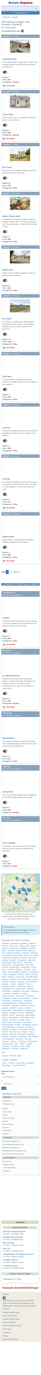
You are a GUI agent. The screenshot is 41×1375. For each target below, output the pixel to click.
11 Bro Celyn (7, 114)
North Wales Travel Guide (11, 1094)
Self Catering (6, 1161)
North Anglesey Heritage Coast (13, 1144)
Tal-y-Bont (19, 1039)
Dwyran (21, 974)
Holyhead (20, 982)
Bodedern (25, 953)
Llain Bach (6, 376)
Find (3, 1074)
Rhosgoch (22, 1034)
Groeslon (5, 982)
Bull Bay (5, 960)
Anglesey (5, 1134)
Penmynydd (26, 1025)
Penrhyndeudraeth (8, 1027)
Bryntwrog (32, 958)
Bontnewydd (7, 955)
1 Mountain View (9, 59)
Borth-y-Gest (18, 955)
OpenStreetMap (30, 909)
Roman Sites (6, 1131)
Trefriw (22, 1044)
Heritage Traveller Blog (11, 1312)
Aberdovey (15, 943)
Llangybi (5, 1008)
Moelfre (4, 1017)
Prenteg (32, 1029)
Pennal (34, 1025)
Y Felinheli (14, 1048)
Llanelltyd (24, 994)
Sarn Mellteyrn (33, 1037)
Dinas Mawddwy (13, 972)
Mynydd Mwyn (8, 738)
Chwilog (5, 967)
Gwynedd (6, 17)
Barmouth (5, 948)
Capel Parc (28, 962)
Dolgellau (24, 972)
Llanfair (14, 998)
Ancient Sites (6, 1112)
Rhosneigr (31, 1034)
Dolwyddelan (34, 972)
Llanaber (5, 984)
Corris (4, 970)
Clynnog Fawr (14, 967)
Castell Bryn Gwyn (10, 1266)
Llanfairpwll (27, 1001)
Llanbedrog (21, 986)
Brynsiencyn (15, 958)
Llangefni (6, 932)
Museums (5, 1127)
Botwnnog (28, 955)
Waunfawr (5, 1048)
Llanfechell (6, 1006)
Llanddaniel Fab (8, 989)
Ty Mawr (5, 618)
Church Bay (29, 965)
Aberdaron (6, 943)
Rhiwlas (24, 1032)
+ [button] (4, 876)
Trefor (16, 1044)
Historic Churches (8, 1118)
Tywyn (22, 1046)
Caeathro (12, 960)
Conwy (33, 967)
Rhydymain (22, 1037)
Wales (19, 1056)
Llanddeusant (20, 989)
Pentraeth (20, 1027)
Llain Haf (6, 428)
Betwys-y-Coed (8, 1164)
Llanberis (30, 986)
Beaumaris (14, 948)
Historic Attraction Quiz (11, 1319)
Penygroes (29, 1027)
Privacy (5, 1336)
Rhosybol (5, 1037)
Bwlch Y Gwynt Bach (11, 216)
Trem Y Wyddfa (8, 843)
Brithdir (35, 955)
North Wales (6, 1065)
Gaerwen (5, 979)
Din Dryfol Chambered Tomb (14, 1231)
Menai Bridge (30, 1015)
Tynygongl (14, 1046)
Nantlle (21, 1020)
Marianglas (20, 1015)
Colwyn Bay (25, 967)
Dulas (5, 974)
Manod (11, 1015)
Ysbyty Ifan (24, 1048)
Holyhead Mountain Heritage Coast (14, 1151)
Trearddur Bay (7, 1044)
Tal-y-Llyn (28, 1039)
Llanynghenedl (18, 1010)
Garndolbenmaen (24, 979)
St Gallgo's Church (10, 1260)
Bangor (33, 946)
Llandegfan (16, 991)
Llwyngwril (13, 1013)
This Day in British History (12, 1326)
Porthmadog (22, 1029)
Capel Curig (6, 962)
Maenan (22, 1013)
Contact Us (7, 1333)
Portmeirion (7, 1279)
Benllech (32, 948)
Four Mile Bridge (32, 977)
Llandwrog (34, 991)
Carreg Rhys (7, 792)
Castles (5, 1115)
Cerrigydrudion (18, 965)
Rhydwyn (13, 1037)
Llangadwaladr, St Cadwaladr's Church (18, 1254)
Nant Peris (14, 1020)
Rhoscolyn (13, 1034)
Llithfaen (5, 1013)
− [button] (4, 879)
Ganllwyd (13, 979)
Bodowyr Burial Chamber (13, 1237)
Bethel (4, 950)
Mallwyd (5, 1015)
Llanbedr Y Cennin (24, 984)
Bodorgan (34, 953)
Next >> (17, 572)
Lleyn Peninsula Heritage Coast (13, 1154)
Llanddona (30, 989)
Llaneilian (15, 994)
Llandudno (25, 991)
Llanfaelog (30, 996)
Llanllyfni (13, 1008)
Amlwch (5, 946)
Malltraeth (29, 1013)
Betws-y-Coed (21, 950)
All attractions (7, 1101)
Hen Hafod (6, 319)
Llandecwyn (6, 991)
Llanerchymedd (7, 996)
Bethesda (11, 950)
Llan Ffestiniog (31, 982)
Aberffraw (23, 943)
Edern (4, 977)
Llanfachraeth (20, 996)
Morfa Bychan (14, 1017)
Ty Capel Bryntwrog (10, 676)
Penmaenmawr (7, 1025)
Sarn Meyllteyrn (8, 1039)
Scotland (12, 1056)
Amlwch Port (13, 946)
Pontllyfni (13, 1029)
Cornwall (11, 1063)
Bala (27, 946)
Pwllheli (5, 1032)
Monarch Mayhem (9, 1322)
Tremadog (5, 1046)
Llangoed (31, 1006)
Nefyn (28, 1020)
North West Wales (9, 1168)
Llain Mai (6, 479)
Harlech (13, 982)
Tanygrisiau (22, 1041)
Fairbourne (20, 977)
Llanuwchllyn (6, 1010)
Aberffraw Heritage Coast (11, 1147)
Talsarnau (5, 1041)
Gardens (5, 1121)
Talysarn (14, 1041)
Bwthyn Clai (7, 270)
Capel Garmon (17, 962)
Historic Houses (7, 1124)
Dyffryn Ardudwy (32, 974)
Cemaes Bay (6, 965)
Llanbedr (13, 984)
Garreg (35, 979)
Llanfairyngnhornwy (25, 1003)
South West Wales (19, 1065)
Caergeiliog (22, 960)
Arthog (22, 946)
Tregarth (29, 1044)
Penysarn (5, 1029)
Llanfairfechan (17, 1001)
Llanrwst (27, 1008)
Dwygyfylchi (13, 974)
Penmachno (27, 1022)
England (5, 1056)
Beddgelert (24, 948)
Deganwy (19, 970)
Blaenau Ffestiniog (14, 953)
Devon (4, 1063)
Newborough (6, 1022)
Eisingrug (11, 977)
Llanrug (20, 1008)
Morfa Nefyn (24, 1017)
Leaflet (23, 909)
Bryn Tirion (7, 167)
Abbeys (5, 1109)
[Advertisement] (20, 1197)
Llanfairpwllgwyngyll (9, 1003)
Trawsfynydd (32, 1041)
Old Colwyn (17, 1022)
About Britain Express (10, 1339)
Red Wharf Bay (14, 1032)
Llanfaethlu (6, 998)
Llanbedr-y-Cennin (8, 986)
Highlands (30, 1063)
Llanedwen (7, 994)
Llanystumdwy (30, 1010)
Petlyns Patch (8, 537)
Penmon (17, 1025)
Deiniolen (27, 970)
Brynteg (24, 958)
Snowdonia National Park (11, 1141)
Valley (28, 1046)
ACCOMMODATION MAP (10, 31)
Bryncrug (6, 958)
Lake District (20, 1063)
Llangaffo (14, 1006)
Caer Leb (6, 1248)
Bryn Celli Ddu (8, 1243)
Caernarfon (31, 960)
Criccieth (11, 970)
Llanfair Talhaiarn (24, 998)
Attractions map (8, 1104)
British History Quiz (10, 1316)
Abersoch (32, 943)
